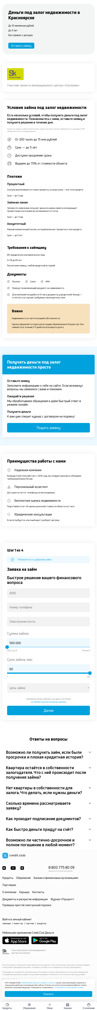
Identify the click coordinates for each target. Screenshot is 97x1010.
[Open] (88, 688)
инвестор (18, 923)
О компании (9, 892)
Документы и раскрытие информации (25, 899)
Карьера (24, 892)
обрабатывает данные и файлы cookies (37, 982)
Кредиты (7, 878)
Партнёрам (9, 885)
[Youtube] (13, 868)
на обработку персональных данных (48, 701)
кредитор (41, 923)
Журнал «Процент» (62, 899)
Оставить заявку (21, 45)
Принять (48, 994)
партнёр (30, 923)
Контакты (38, 892)
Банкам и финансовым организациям (56, 878)
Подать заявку (48, 427)
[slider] (7, 647)
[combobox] (48, 593)
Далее (49, 710)
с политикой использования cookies (69, 987)
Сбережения (23, 878)
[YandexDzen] (22, 868)
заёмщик (6, 923)
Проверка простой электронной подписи (26, 905)
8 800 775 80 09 (61, 867)
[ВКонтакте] (4, 868)
